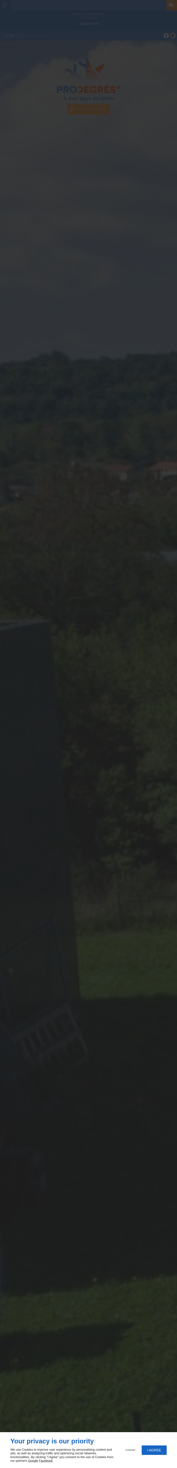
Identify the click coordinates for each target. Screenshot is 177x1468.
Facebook (46, 1460)
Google (33, 1460)
